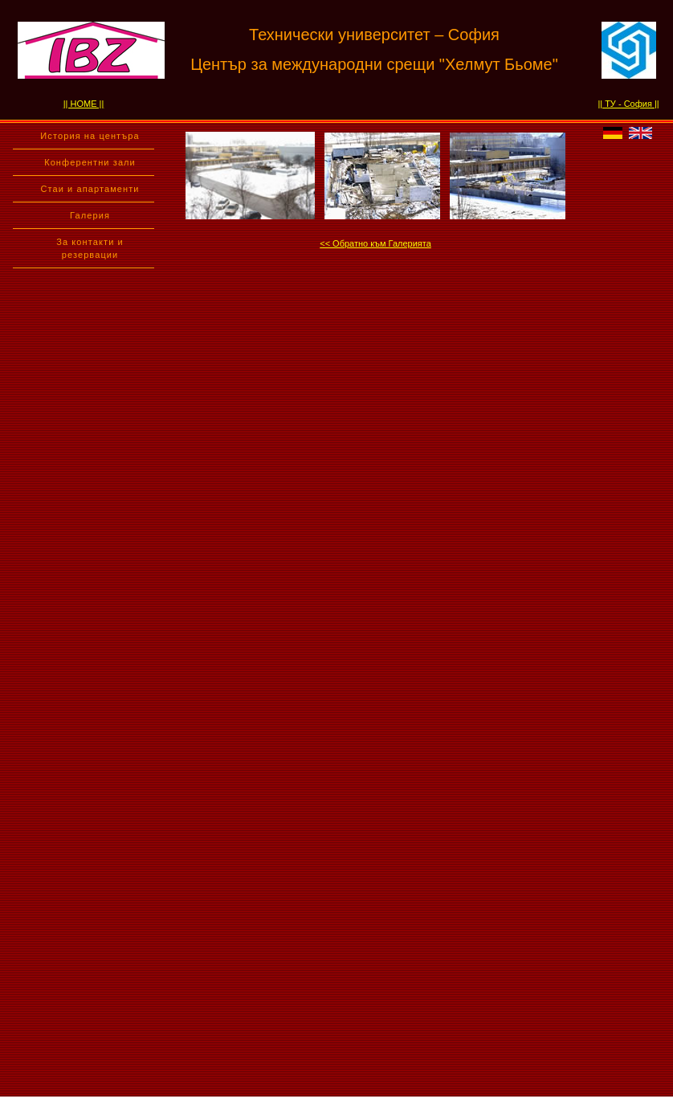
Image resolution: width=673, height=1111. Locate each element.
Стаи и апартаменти (89, 189)
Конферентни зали (90, 162)
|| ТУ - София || (628, 103)
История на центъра (89, 136)
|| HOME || (83, 103)
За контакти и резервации (90, 248)
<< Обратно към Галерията (375, 243)
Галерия (90, 215)
